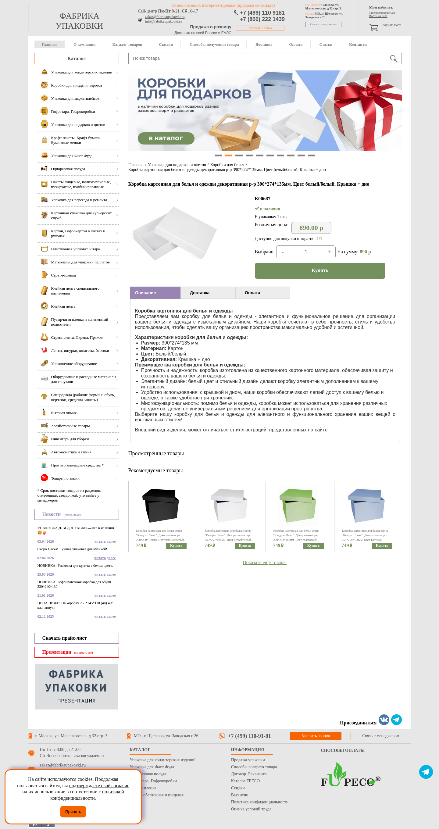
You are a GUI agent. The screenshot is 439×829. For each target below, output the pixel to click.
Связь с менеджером (323, 24)
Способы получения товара (214, 44)
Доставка (263, 44)
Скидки (166, 44)
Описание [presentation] (145, 292)
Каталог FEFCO (245, 781)
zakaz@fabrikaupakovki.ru (165, 17)
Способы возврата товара (254, 767)
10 (311, 155)
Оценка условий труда (251, 809)
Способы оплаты (343, 750)
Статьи (326, 44)
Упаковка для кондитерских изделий (162, 760)
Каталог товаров (127, 44)
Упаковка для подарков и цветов (177, 165)
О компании (84, 44)
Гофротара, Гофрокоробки (153, 781)
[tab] (155, 293)
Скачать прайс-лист (64, 638)
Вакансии (239, 795)
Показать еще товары (265, 562)
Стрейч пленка (143, 788)
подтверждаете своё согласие (99, 785)
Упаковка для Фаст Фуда (152, 767)
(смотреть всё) (73, 514)
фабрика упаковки (79, 20)
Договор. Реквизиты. (250, 774)
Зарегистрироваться (382, 12)
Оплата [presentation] (252, 292)
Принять (73, 811)
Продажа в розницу (210, 26)
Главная (49, 44)
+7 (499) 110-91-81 (249, 736)
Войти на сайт (378, 16)
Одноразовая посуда (148, 774)
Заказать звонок (260, 28)
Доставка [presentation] (199, 292)
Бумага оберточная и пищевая (157, 795)
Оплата (295, 44)
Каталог (76, 58)
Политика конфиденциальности (260, 802)
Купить (320, 270)
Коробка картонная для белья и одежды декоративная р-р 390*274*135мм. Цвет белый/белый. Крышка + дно (227, 169)
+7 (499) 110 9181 (262, 13)
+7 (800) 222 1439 (262, 19)
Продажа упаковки (248, 760)
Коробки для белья (227, 165)
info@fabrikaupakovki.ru (163, 21)
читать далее (105, 541)
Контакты (358, 44)
